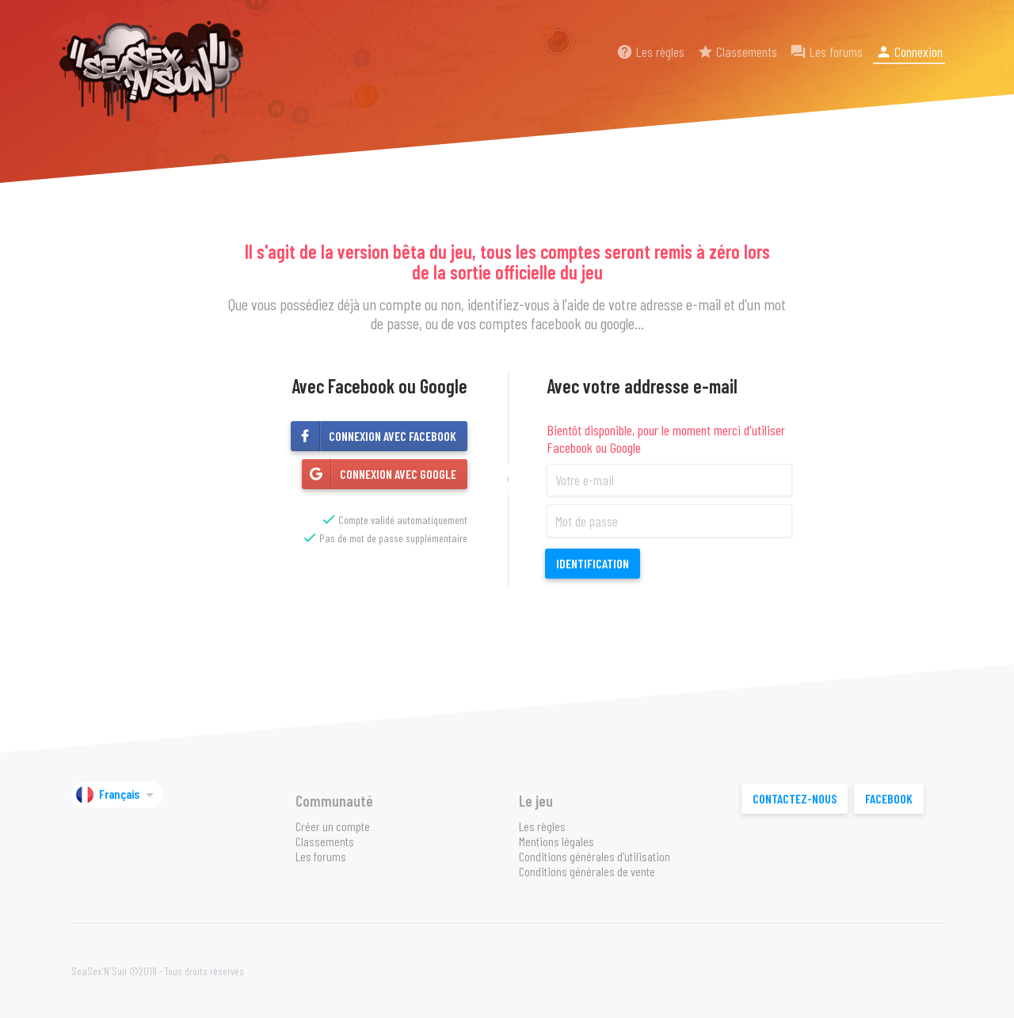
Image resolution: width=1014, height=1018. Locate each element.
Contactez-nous (795, 798)
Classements (737, 51)
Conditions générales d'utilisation (594, 856)
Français (117, 794)
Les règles (650, 51)
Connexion (909, 51)
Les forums (826, 51)
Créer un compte (332, 826)
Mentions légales (556, 841)
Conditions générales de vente (587, 871)
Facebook (889, 798)
